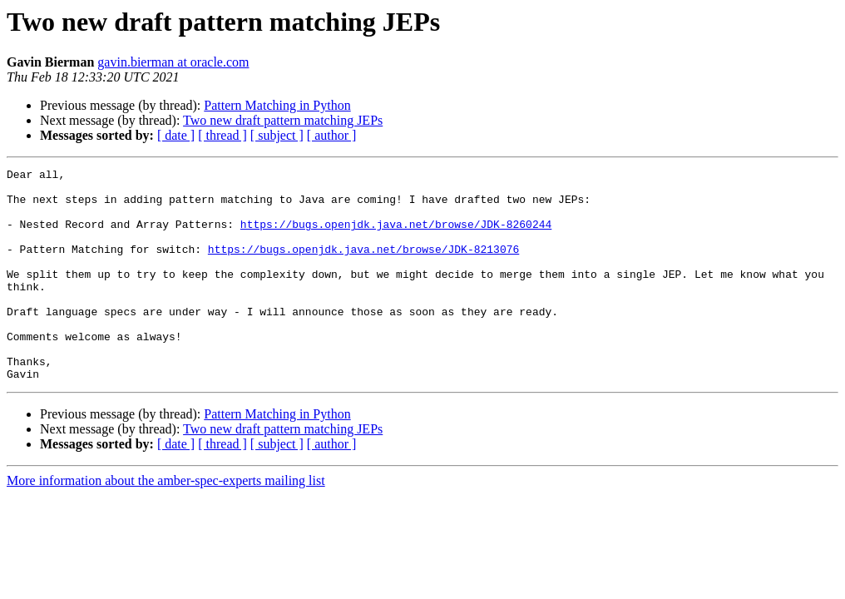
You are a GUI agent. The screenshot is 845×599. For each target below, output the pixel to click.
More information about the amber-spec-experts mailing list (166, 523)
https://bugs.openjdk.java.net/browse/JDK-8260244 (395, 236)
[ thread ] (222, 135)
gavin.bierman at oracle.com (173, 62)
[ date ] (176, 135)
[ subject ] (277, 135)
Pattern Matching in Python (277, 105)
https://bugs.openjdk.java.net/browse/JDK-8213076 (363, 266)
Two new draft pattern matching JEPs (283, 120)
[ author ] (332, 135)
